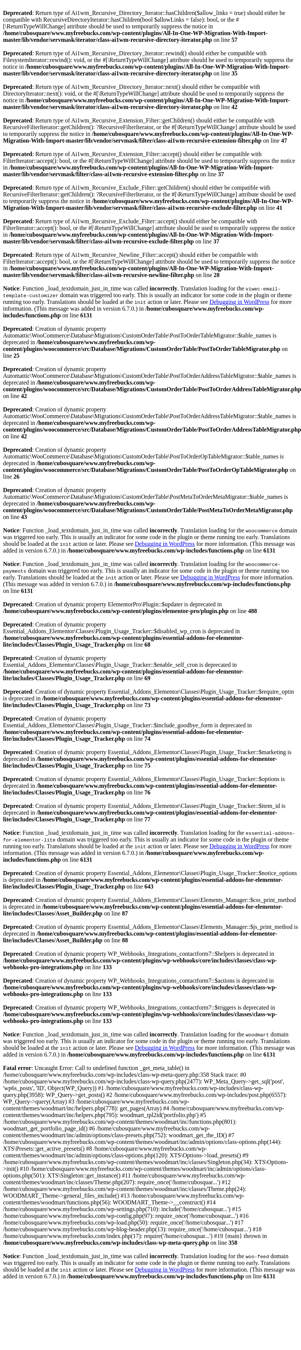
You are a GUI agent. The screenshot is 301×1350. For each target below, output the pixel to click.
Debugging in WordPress (239, 302)
